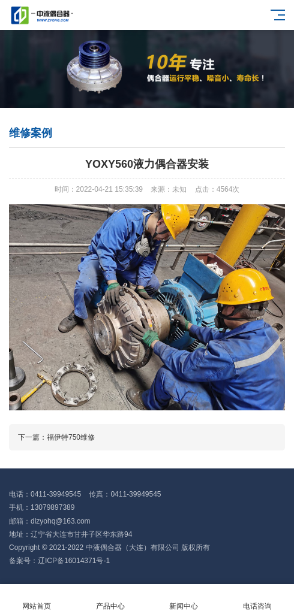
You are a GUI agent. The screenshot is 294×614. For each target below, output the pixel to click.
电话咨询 (258, 599)
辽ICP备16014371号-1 (74, 560)
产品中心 (111, 599)
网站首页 (37, 599)
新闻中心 (184, 599)
